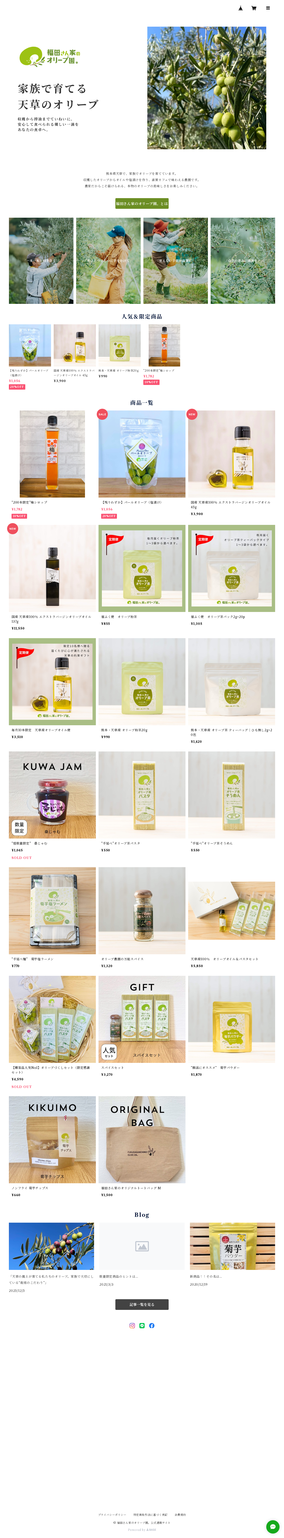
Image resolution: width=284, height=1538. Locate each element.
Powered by (142, 1530)
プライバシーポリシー (112, 1514)
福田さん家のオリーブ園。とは (142, 203)
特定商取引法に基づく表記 (151, 1514)
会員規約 (180, 1514)
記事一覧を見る (142, 1304)
